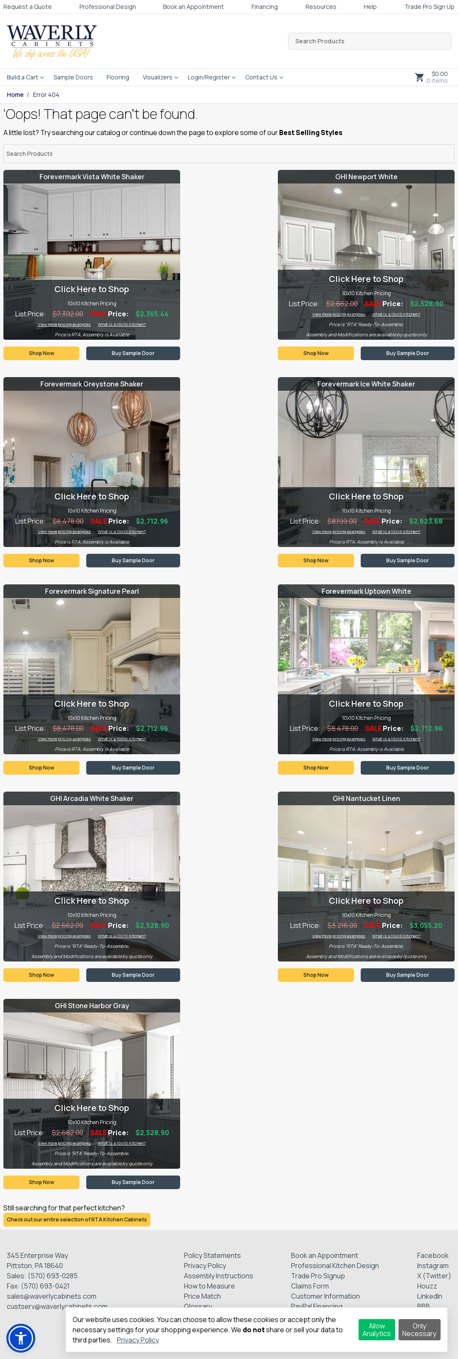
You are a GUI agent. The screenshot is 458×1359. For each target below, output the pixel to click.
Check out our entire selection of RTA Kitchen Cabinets (77, 1219)
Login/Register (209, 77)
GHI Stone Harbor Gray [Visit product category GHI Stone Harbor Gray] (92, 1005)
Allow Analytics (376, 1329)
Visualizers (157, 77)
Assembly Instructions (218, 1275)
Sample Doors (73, 77)
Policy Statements (212, 1255)
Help (370, 7)
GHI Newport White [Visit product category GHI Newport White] (366, 176)
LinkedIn (429, 1296)
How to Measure (209, 1286)
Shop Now (41, 353)
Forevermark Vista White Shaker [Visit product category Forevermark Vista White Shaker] (92, 176)
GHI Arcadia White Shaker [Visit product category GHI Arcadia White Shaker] (91, 798)
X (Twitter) (434, 1275)
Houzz (427, 1286)
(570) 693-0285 (53, 1275)
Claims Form (310, 1286)
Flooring (118, 77)
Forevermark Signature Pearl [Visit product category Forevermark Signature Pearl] (92, 591)
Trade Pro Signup (318, 1275)
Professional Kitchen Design (335, 1265)
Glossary (198, 1306)
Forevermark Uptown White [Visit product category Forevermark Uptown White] (366, 591)
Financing (265, 7)
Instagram (433, 1265)
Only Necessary (419, 1329)
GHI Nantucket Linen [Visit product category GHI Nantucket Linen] (366, 798)
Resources (320, 7)
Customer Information (325, 1296)
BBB (423, 1306)
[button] (20, 1338)
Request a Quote (27, 7)
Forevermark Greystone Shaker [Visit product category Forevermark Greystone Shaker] (91, 384)
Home (15, 95)
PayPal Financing (316, 1306)
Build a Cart (22, 77)
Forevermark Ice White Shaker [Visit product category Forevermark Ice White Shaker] (366, 384)
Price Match (202, 1296)
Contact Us (261, 77)
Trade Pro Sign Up (429, 7)
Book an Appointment (193, 7)
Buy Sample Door (133, 353)
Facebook (433, 1255)
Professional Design (107, 7)
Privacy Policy (205, 1265)
